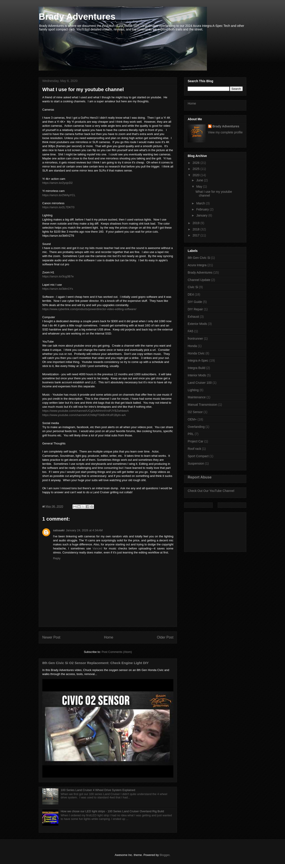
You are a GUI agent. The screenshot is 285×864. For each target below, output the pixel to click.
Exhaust (193, 316)
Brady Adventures (77, 16)
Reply (56, 558)
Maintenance (197, 397)
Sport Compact (198, 456)
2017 (196, 235)
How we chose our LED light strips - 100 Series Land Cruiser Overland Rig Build (112, 811)
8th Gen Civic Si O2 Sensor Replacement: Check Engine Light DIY (95, 663)
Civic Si (193, 287)
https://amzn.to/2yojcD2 (57, 182)
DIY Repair (195, 309)
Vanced (97, 548)
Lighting (193, 390)
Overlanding (196, 427)
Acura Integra (197, 265)
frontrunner (195, 338)
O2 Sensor (195, 412)
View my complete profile (225, 132)
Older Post (165, 637)
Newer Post (51, 637)
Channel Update (199, 280)
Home (108, 637)
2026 (196, 163)
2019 (196, 223)
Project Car (195, 441)
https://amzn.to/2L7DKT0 (58, 207)
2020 (196, 175)
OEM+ (192, 419)
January (202, 215)
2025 (196, 169)
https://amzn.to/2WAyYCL (58, 195)
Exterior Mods (197, 324)
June (200, 180)
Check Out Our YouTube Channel (211, 491)
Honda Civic (196, 353)
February (203, 209)
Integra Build (196, 368)
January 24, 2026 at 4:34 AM (84, 530)
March (201, 203)
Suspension (196, 463)
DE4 (191, 294)
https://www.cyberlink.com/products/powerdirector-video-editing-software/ (89, 309)
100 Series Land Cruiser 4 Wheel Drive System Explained (98, 790)
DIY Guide (195, 302)
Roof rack (194, 448)
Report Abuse (200, 477)
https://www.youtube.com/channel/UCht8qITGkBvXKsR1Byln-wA (83, 415)
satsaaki (58, 530)
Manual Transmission (202, 404)
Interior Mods (197, 375)
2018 (196, 229)
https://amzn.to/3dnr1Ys (57, 288)
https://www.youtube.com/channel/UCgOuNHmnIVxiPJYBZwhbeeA (85, 410)
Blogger (164, 855)
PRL (191, 434)
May (199, 186)
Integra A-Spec (198, 360)
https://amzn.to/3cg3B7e (58, 276)
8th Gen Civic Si (199, 257)
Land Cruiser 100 (200, 382)
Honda (192, 346)
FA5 (190, 331)
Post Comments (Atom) (117, 652)
